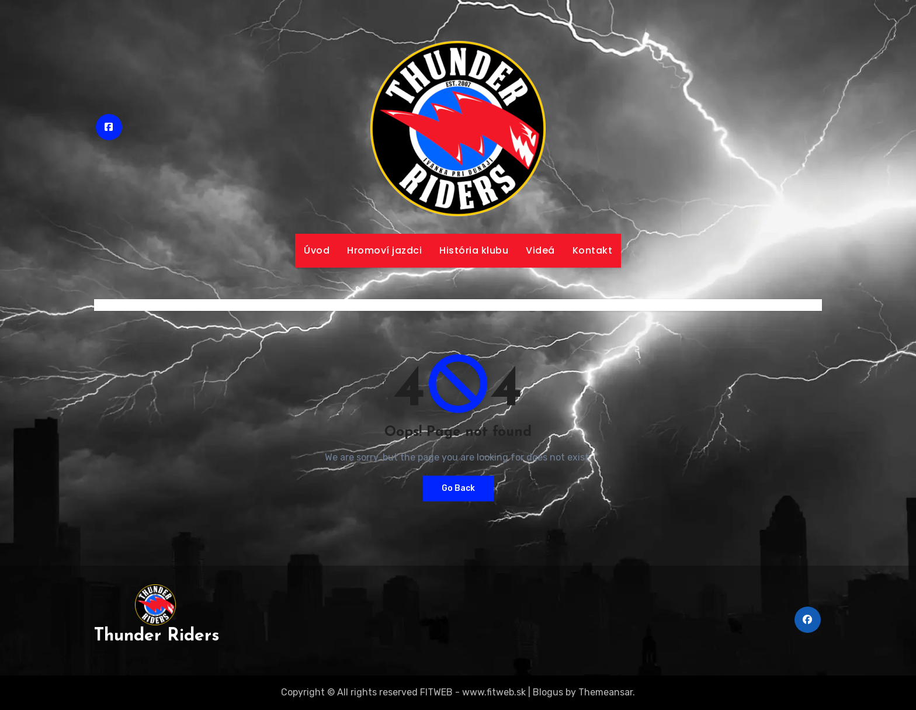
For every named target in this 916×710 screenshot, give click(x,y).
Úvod (316, 250)
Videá (540, 250)
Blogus (548, 692)
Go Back (458, 488)
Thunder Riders (157, 636)
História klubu (473, 250)
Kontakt (592, 250)
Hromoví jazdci (384, 250)
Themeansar (605, 692)
